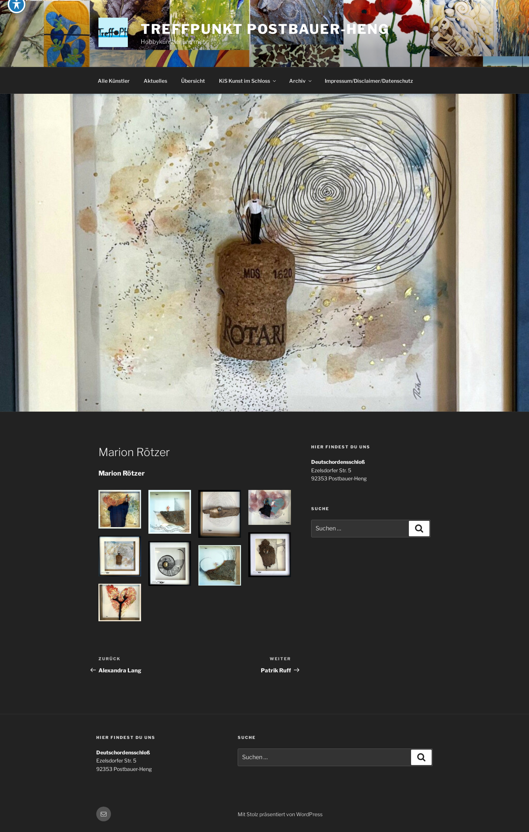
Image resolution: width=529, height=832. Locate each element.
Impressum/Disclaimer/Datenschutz (369, 81)
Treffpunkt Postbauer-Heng (265, 29)
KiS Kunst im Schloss (248, 81)
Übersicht (193, 81)
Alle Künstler (114, 81)
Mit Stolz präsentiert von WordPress (280, 814)
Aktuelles (155, 81)
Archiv (301, 81)
